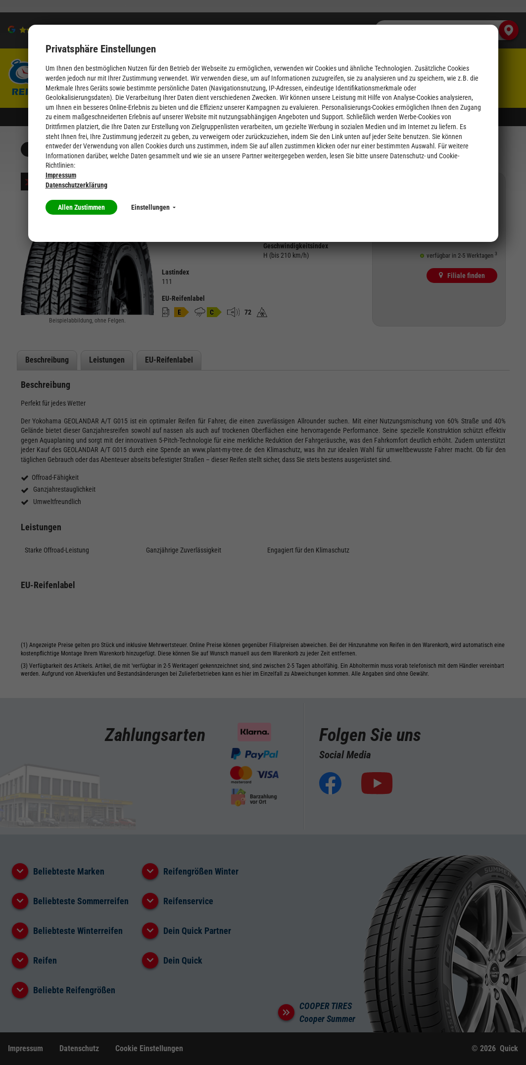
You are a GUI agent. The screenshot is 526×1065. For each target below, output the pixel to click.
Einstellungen (153, 207)
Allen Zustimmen (81, 207)
